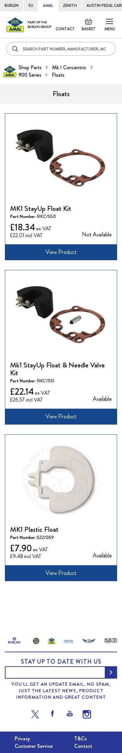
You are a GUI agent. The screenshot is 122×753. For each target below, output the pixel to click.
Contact (65, 29)
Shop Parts (31, 67)
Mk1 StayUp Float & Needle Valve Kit (57, 369)
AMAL (48, 5)
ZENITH (70, 5)
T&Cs (80, 738)
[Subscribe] (111, 672)
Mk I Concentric (70, 67)
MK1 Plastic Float (34, 529)
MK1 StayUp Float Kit (40, 208)
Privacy (22, 738)
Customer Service (34, 746)
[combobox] (61, 49)
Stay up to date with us (61, 661)
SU (30, 5)
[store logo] (29, 24)
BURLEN (12, 5)
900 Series (31, 75)
